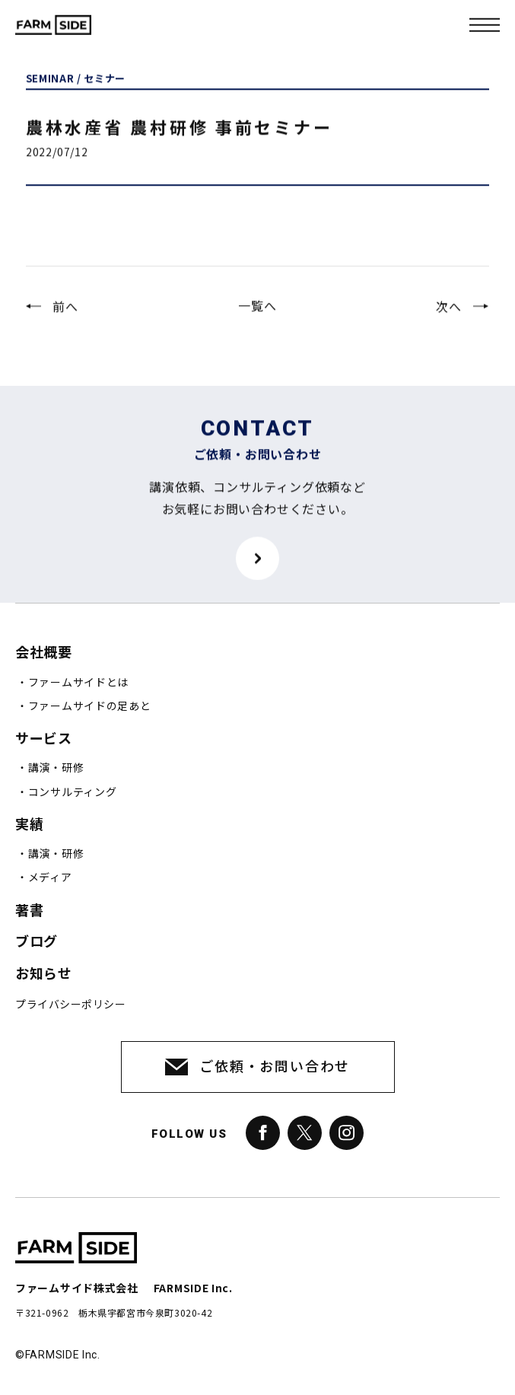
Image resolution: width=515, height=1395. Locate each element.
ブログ (36, 942)
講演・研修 (56, 768)
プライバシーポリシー (70, 1004)
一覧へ (257, 314)
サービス (43, 739)
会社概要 (43, 653)
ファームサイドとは (78, 683)
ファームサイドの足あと (89, 706)
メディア (50, 877)
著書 (29, 911)
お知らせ (43, 974)
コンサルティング (72, 792)
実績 (29, 825)
